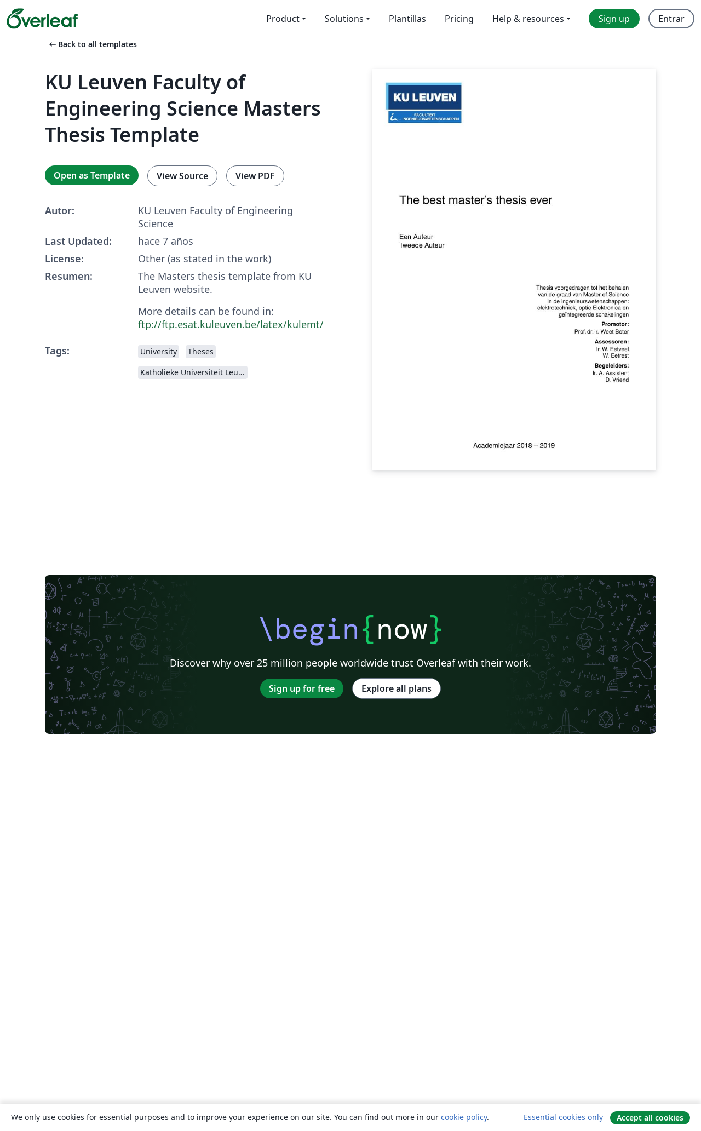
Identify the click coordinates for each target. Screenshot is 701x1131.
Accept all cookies (650, 1117)
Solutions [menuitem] (344, 19)
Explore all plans (396, 688)
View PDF (255, 176)
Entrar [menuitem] (671, 19)
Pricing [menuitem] (459, 19)
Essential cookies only (563, 1117)
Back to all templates (92, 44)
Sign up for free (302, 688)
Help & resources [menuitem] (528, 19)
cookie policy (464, 1117)
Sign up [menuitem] (614, 19)
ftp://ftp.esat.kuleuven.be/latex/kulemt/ (231, 324)
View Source (182, 176)
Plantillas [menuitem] (407, 19)
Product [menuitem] (283, 19)
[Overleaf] (42, 18)
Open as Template (92, 175)
